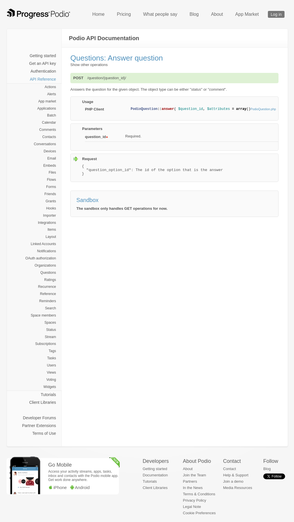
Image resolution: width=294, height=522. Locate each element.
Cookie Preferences (199, 513)
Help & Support (235, 475)
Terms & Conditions (199, 494)
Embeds (49, 166)
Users (51, 365)
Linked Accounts (43, 244)
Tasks (51, 358)
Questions (48, 273)
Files (52, 172)
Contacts (49, 137)
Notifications (46, 251)
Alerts (51, 94)
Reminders (47, 301)
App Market (247, 14)
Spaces (50, 323)
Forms (51, 187)
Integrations (47, 223)
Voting (51, 380)
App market (47, 101)
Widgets (49, 387)
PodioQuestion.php (263, 109)
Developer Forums (39, 418)
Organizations (45, 265)
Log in (276, 14)
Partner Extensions (39, 425)
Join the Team (194, 475)
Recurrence (47, 287)
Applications (46, 108)
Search (50, 308)
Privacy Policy (194, 500)
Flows (51, 180)
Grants (51, 201)
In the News (193, 488)
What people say (160, 14)
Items (51, 230)
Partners (190, 481)
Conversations (45, 144)
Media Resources (237, 488)
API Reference (43, 79)
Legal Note (192, 506)
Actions (50, 87)
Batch (51, 115)
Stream (50, 337)
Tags (52, 351)
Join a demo (233, 481)
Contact (229, 469)
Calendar (49, 123)
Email (51, 158)
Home (98, 14)
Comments (47, 130)
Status (51, 330)
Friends (50, 194)
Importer (49, 216)
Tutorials (48, 394)
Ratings (50, 280)
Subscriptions (45, 344)
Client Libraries (42, 402)
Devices (50, 151)
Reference (48, 294)
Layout (51, 237)
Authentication (43, 71)
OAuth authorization (40, 258)
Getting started (43, 55)
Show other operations (89, 65)
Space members (43, 315)
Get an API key (42, 63)
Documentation (155, 475)
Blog (194, 14)
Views (51, 372)
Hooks (51, 208)
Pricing (124, 14)
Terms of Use (44, 433)
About (217, 14)
